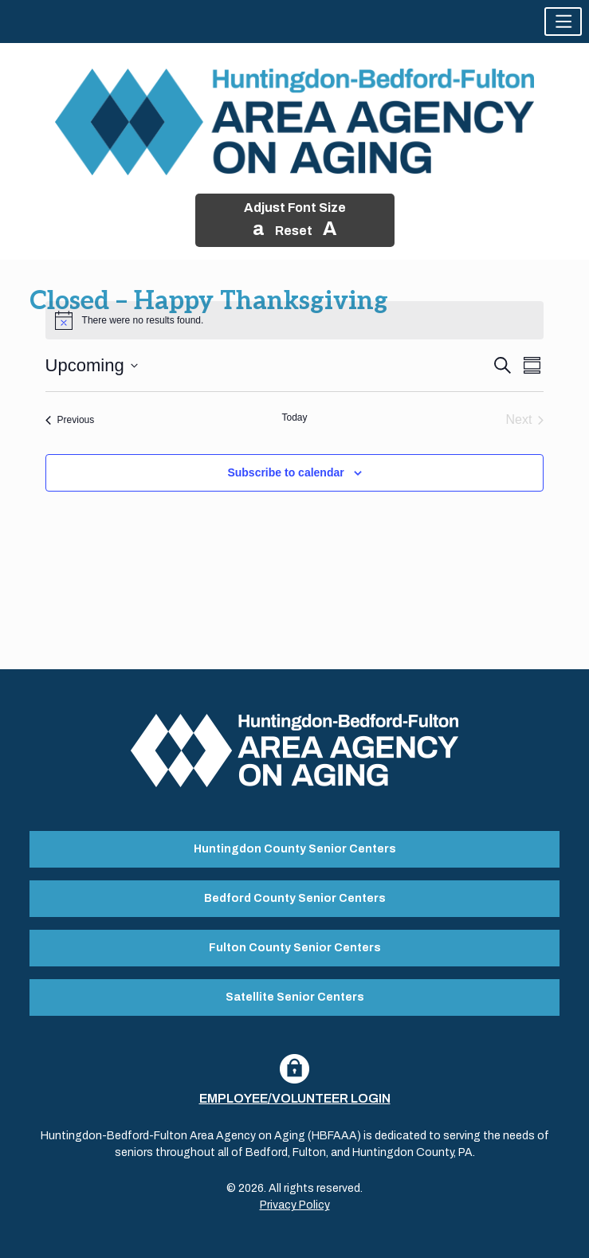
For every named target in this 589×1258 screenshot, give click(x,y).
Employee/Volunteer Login (295, 1098)
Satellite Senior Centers (295, 997)
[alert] (294, 320)
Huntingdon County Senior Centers (295, 849)
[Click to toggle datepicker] (91, 365)
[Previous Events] (70, 420)
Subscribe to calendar (285, 472)
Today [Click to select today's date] (294, 417)
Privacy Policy (295, 1205)
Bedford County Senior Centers (295, 898)
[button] (563, 21)
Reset (293, 230)
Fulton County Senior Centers (295, 948)
